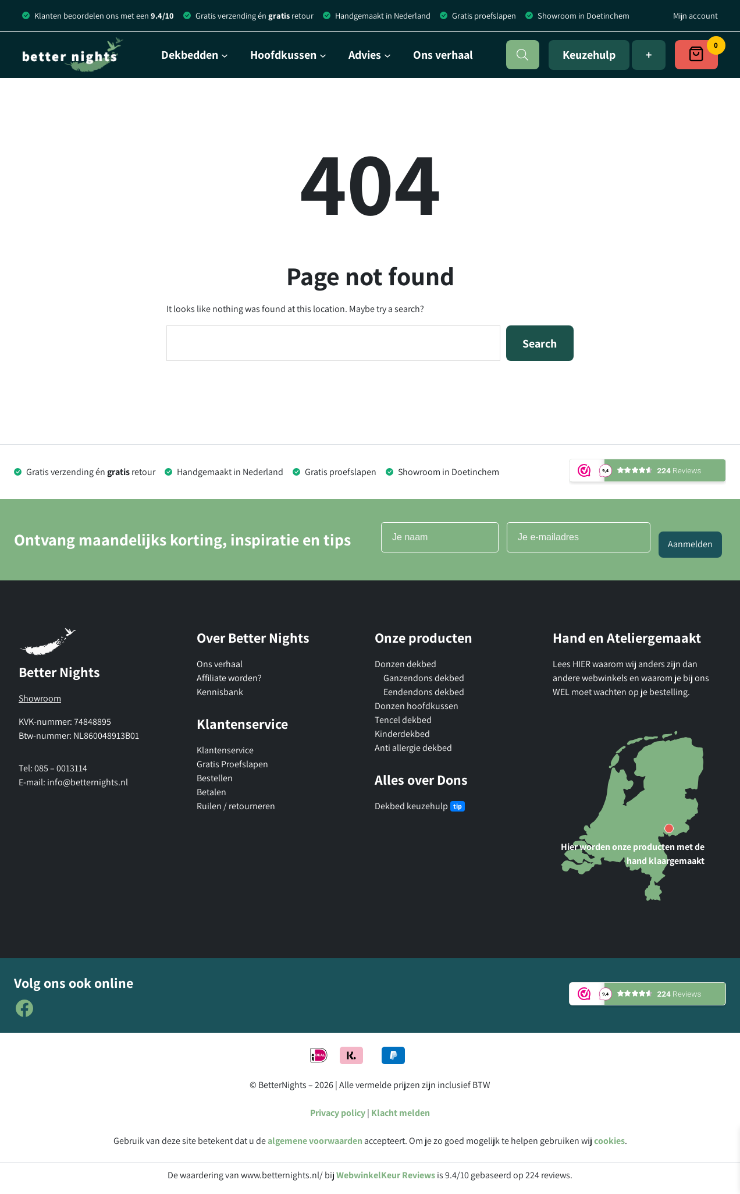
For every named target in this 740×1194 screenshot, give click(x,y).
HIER (582, 664)
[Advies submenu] (369, 54)
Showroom (40, 698)
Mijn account (695, 15)
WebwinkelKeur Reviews (385, 1175)
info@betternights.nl (87, 782)
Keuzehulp (589, 54)
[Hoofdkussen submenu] (288, 54)
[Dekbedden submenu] (194, 54)
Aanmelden (690, 544)
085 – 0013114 (60, 768)
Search (539, 343)
